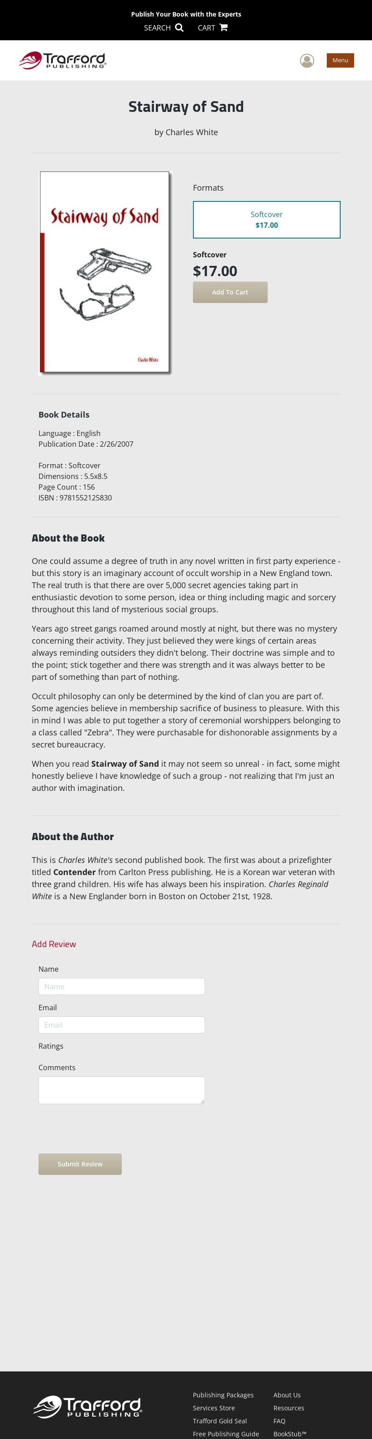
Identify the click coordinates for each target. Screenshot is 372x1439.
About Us (287, 1395)
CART (213, 28)
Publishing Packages (223, 1395)
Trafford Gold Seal (220, 1421)
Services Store (214, 1408)
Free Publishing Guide (226, 1434)
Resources (289, 1408)
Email (47, 1007)
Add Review (54, 944)
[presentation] (106, 1128)
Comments (57, 1067)
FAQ (280, 1421)
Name (48, 969)
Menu (340, 60)
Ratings (51, 1046)
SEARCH (164, 28)
